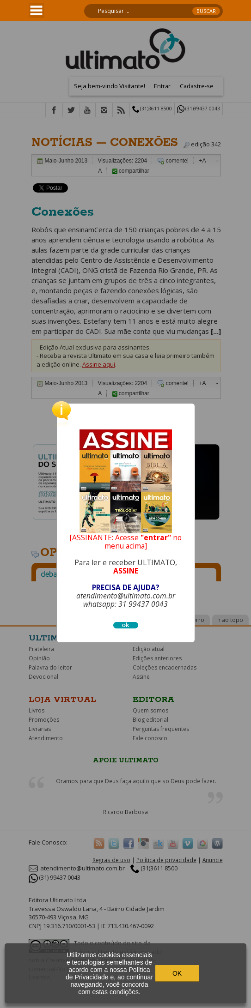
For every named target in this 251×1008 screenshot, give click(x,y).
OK (177, 973)
